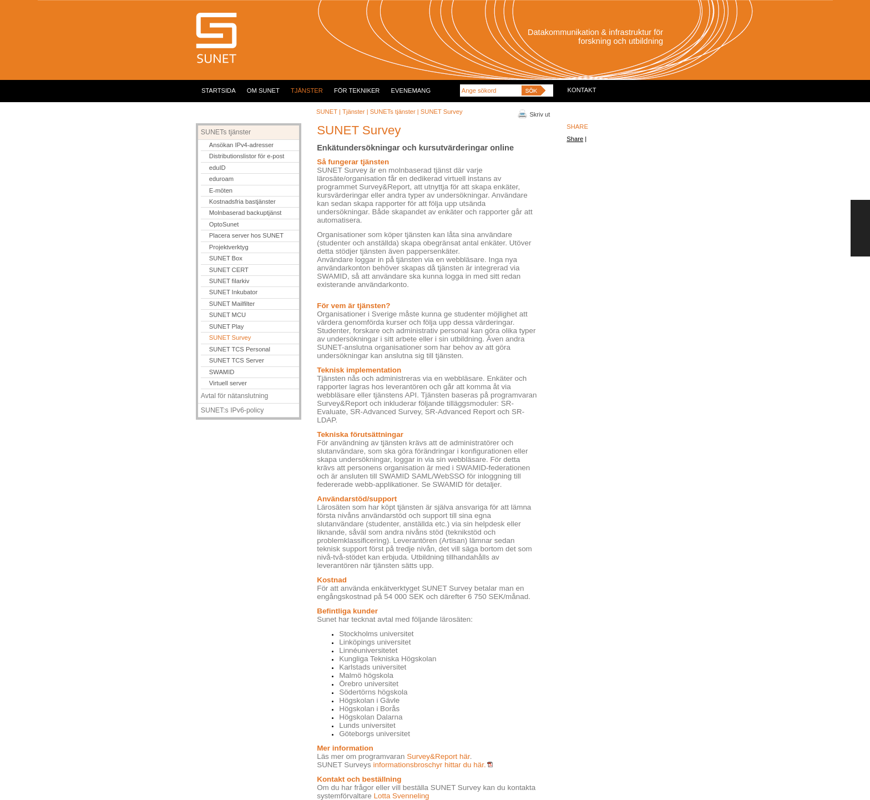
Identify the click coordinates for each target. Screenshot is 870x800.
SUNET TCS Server (236, 360)
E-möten (220, 190)
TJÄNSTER (307, 90)
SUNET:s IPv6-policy (232, 410)
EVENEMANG (411, 90)
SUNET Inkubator (233, 292)
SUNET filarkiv (229, 281)
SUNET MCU (227, 314)
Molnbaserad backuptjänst (245, 212)
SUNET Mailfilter (232, 303)
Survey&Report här (438, 756)
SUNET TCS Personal (239, 349)
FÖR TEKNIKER (357, 90)
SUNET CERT (229, 269)
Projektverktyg (229, 247)
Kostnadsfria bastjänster (242, 201)
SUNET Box (225, 258)
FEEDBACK (860, 228)
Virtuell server (228, 383)
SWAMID (222, 372)
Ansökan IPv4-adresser (241, 145)
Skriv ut (540, 114)
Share (574, 138)
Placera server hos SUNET (246, 235)
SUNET (326, 111)
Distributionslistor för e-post (247, 156)
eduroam (221, 178)
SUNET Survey (230, 337)
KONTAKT (582, 90)
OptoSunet (224, 224)
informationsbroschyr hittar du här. (432, 765)
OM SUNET (263, 90)
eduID (217, 167)
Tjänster (353, 111)
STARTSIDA (218, 90)
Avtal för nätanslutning (235, 396)
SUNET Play (226, 326)
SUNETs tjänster (393, 111)
